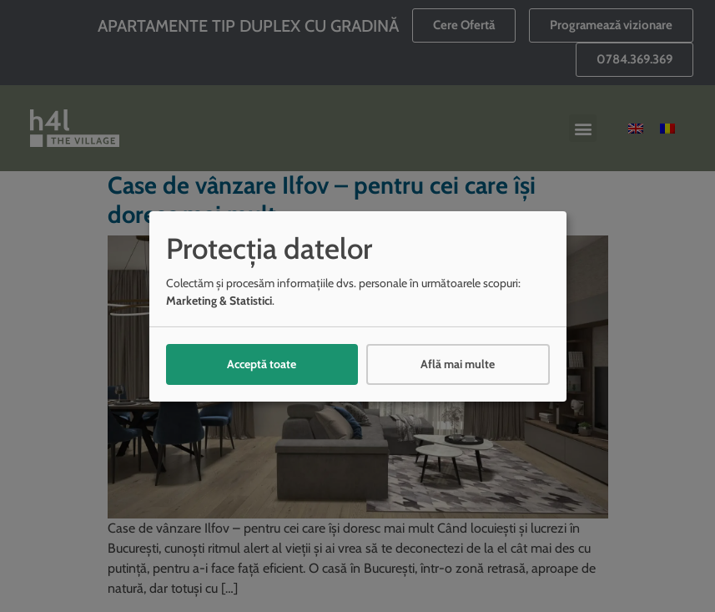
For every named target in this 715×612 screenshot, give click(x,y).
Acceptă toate (261, 364)
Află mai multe (457, 364)
